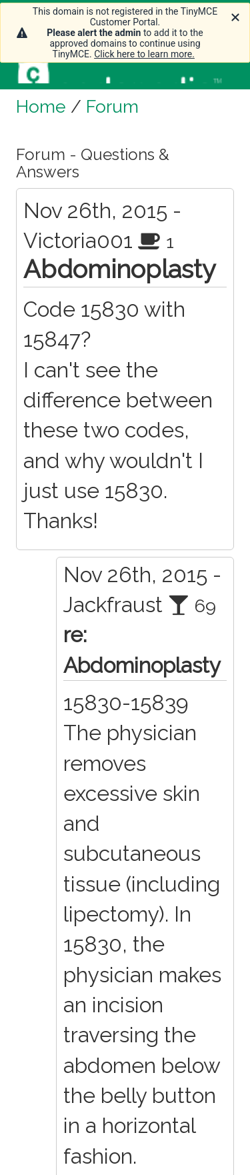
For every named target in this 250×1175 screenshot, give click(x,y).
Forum (112, 106)
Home (41, 106)
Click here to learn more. (144, 54)
